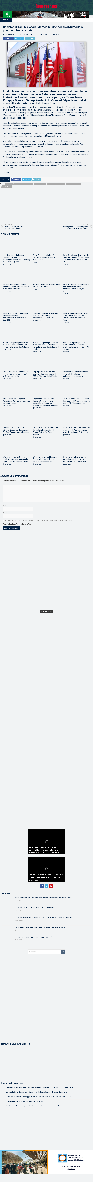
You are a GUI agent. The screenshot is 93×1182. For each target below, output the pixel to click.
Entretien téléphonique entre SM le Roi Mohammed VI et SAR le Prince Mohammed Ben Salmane (16, 344)
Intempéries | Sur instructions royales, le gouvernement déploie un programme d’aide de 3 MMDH (16, 459)
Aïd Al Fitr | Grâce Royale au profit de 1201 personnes (46, 285)
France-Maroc (40, 184)
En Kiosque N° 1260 (46, 611)
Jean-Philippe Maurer (56, 184)
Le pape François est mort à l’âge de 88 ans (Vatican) (33, 937)
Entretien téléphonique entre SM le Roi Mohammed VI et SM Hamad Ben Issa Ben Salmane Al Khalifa (46, 345)
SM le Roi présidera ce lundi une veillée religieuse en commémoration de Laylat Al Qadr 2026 (15, 316)
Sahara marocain (73, 184)
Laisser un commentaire (51, 34)
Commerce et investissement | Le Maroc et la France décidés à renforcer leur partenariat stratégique (46, 877)
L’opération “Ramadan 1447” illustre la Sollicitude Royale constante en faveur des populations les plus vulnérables (45, 402)
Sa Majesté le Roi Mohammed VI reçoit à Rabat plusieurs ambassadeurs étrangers (76, 374)
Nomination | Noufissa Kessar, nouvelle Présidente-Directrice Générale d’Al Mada (43, 898)
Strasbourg (7, 187)
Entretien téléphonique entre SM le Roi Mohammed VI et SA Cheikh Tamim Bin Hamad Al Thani (75, 316)
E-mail (5, 513)
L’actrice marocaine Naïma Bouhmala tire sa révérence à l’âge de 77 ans (40, 927)
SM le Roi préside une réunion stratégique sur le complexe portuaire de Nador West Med (74, 459)
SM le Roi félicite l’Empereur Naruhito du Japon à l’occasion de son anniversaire (16, 401)
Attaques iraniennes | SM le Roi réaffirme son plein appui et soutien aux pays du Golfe (45, 315)
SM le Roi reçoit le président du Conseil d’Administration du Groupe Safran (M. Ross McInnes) (45, 431)
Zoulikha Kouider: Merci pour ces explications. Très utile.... (26, 1101)
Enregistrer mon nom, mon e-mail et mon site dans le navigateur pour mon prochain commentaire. (39, 520)
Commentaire (8, 484)
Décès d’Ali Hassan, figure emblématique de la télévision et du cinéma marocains (43, 917)
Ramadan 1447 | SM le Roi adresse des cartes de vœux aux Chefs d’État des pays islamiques (16, 430)
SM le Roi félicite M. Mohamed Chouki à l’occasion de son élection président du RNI (45, 459)
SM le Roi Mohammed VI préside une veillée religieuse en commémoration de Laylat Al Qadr (76, 287)
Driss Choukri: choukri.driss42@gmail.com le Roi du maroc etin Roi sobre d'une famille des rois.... (40, 1097)
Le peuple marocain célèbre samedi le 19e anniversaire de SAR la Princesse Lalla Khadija (45, 374)
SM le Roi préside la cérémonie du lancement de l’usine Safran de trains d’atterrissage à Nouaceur (76, 430)
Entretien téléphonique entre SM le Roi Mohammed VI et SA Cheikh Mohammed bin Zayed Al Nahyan (76, 345)
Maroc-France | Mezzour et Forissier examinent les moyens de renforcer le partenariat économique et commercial (44, 850)
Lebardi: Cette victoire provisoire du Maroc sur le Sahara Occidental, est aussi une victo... (36, 1092)
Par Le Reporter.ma (11, 34)
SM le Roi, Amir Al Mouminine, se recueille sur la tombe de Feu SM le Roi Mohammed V (16, 374)
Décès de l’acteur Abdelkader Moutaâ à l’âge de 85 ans (34, 907)
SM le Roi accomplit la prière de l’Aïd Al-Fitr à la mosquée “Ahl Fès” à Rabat (45, 257)
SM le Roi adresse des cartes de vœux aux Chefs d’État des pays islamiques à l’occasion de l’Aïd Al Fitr (76, 258)
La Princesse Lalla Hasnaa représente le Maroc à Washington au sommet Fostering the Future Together (16, 258)
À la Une (35, 34)
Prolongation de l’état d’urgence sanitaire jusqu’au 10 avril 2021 (75, 227)
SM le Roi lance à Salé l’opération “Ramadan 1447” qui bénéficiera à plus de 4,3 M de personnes (76, 401)
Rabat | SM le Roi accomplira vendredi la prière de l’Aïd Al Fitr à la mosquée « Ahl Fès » (16, 286)
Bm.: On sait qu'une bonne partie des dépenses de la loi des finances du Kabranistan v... (36, 1106)
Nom (5, 505)
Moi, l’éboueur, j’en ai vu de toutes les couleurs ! (17, 227)
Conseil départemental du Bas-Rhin (19, 184)
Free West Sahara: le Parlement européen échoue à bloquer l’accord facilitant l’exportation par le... (40, 1087)
